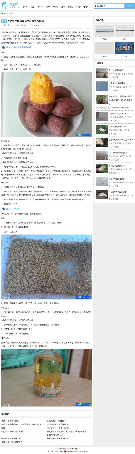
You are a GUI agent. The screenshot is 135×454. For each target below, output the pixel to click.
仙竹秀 (104, 56)
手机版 (59, 449)
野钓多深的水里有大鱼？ (12, 438)
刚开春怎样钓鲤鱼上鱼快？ (58, 428)
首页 (25, 6)
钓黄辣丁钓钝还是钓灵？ (12, 442)
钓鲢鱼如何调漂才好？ (56, 421)
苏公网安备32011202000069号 (75, 451)
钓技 (40, 6)
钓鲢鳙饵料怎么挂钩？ (118, 192)
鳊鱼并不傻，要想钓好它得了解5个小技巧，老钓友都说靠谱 (121, 100)
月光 (124, 39)
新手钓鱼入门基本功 (117, 114)
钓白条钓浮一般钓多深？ (119, 153)
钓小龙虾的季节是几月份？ (13, 432)
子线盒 (104, 39)
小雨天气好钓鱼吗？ (117, 179)
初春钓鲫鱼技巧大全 (10, 421)
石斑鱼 (124, 56)
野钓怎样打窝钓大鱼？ (118, 166)
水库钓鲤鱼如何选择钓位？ (58, 424)
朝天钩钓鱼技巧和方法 (118, 83)
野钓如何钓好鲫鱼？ (117, 70)
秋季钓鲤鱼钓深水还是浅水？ (121, 140)
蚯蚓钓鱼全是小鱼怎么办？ (58, 438)
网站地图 (74, 449)
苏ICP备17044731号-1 (55, 452)
